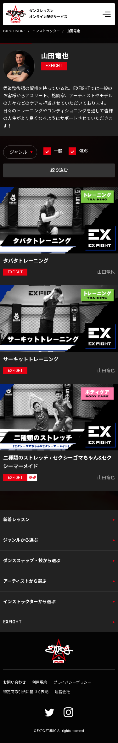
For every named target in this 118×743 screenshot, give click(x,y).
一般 (57, 150)
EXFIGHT (12, 621)
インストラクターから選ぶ (29, 601)
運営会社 (62, 692)
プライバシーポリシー (72, 682)
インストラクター (46, 31)
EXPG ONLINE (14, 31)
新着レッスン (16, 519)
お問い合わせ (14, 682)
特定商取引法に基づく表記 (25, 692)
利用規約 (39, 682)
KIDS (83, 150)
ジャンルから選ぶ (20, 540)
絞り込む (59, 170)
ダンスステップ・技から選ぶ (31, 560)
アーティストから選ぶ (25, 581)
